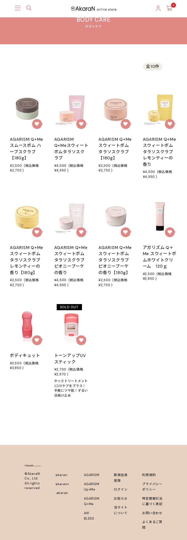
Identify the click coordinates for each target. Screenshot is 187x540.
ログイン (120, 489)
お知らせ (120, 498)
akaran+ (62, 484)
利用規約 (149, 475)
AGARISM (91, 475)
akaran (61, 475)
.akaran (61, 493)
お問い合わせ (152, 513)
